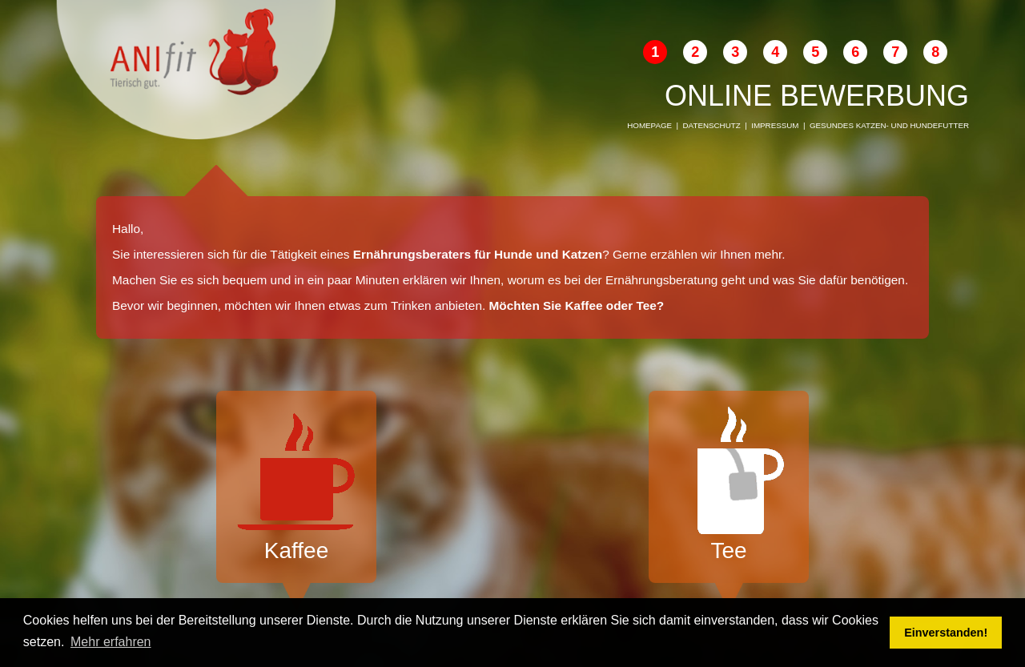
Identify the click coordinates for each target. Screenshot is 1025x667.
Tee (729, 485)
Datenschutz (712, 125)
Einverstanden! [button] (945, 632)
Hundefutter (939, 125)
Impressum (774, 125)
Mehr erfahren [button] (110, 642)
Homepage (649, 125)
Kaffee (296, 485)
